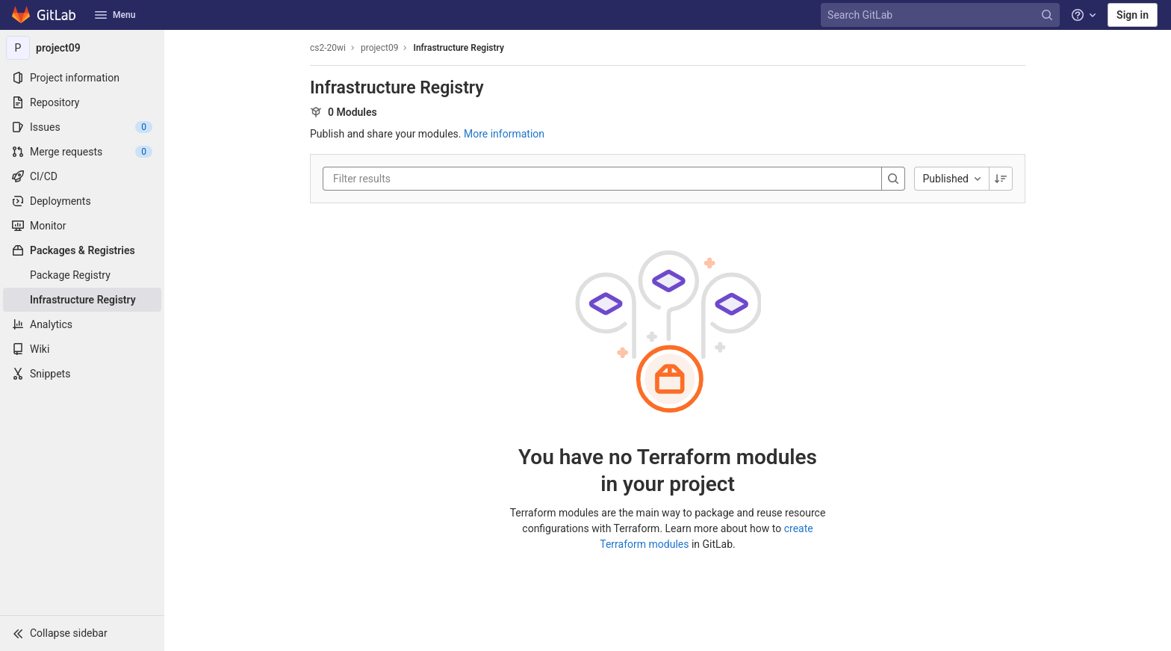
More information (504, 134)
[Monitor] (82, 226)
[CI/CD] (82, 176)
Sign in (1132, 15)
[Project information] (82, 78)
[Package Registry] (82, 275)
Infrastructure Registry (458, 48)
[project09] (82, 48)
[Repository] (82, 102)
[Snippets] (82, 374)
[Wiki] (82, 349)
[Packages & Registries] (82, 250)
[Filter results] (422, 179)
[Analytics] (82, 324)
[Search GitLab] (941, 15)
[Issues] (82, 127)
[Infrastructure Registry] (82, 300)
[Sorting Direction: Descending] (1001, 179)
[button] (82, 633)
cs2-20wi (328, 48)
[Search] (893, 179)
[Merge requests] (82, 152)
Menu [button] (115, 15)
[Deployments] (82, 201)
